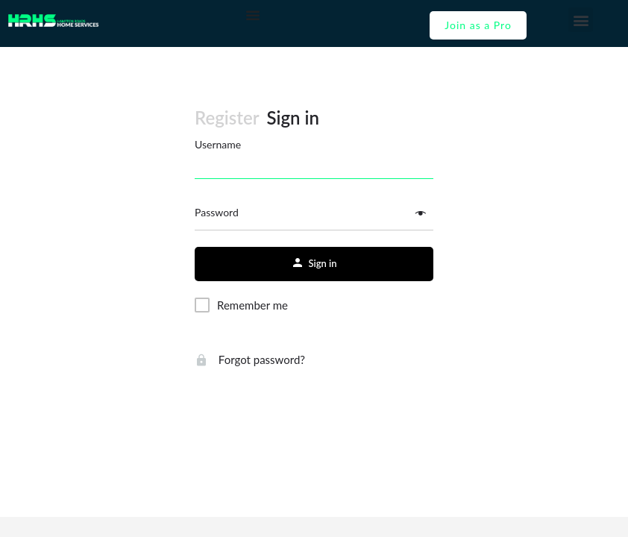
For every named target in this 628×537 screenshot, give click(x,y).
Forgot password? (250, 359)
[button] (580, 19)
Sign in (293, 117)
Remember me (252, 305)
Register (227, 117)
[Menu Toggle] (252, 14)
